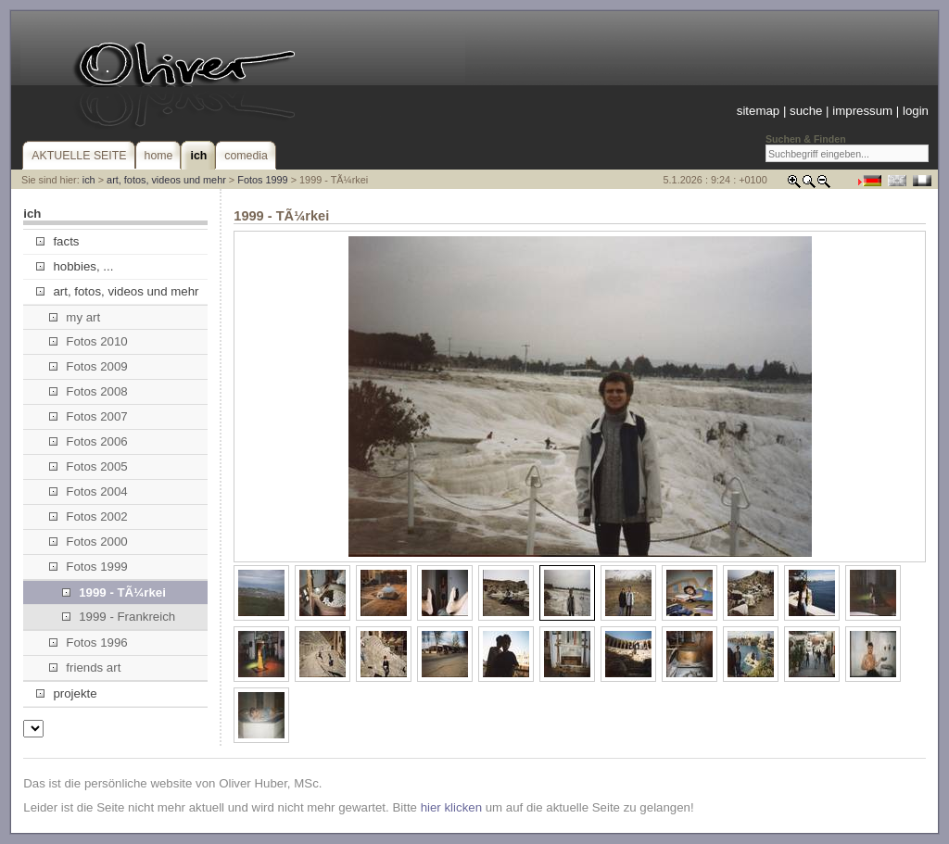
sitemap (758, 111)
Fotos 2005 (88, 466)
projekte (66, 693)
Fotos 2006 (88, 441)
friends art (84, 667)
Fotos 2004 (88, 491)
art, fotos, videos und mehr (166, 179)
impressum (862, 111)
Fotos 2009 (88, 366)
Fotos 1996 (88, 642)
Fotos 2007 (88, 416)
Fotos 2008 (88, 391)
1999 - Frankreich (118, 617)
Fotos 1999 (262, 179)
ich (88, 179)
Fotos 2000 (88, 541)
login (916, 111)
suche (806, 111)
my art (74, 317)
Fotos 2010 (88, 341)
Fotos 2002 (88, 516)
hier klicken (451, 807)
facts (57, 241)
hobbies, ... (74, 266)
